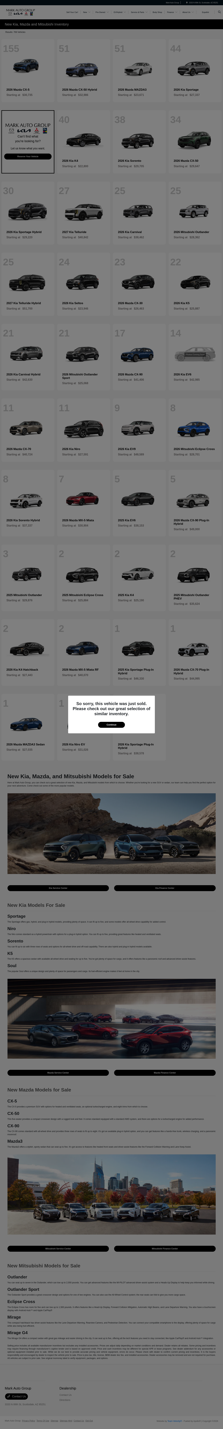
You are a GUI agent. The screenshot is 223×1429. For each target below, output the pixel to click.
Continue (111, 724)
